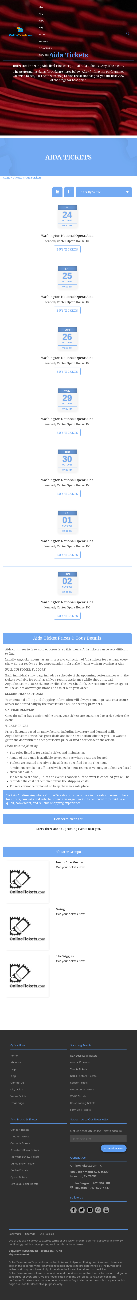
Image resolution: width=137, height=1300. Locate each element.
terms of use (59, 1240)
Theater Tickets (19, 1136)
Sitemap (30, 1234)
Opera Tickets (18, 1177)
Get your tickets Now (70, 875)
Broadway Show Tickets (24, 1150)
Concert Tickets (19, 1130)
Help (13, 1069)
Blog (13, 1076)
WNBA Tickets (78, 1096)
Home (14, 1055)
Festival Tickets (19, 1170)
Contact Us (17, 1083)
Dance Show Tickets (22, 1163)
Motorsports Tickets (82, 1089)
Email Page (17, 1103)
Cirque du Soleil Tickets (24, 1184)
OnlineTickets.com (42, 1251)
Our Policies (47, 1234)
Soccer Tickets (79, 1083)
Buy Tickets (67, 257)
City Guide (16, 1089)
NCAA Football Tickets (83, 1076)
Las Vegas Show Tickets (24, 1157)
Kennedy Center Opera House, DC (67, 249)
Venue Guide (18, 1096)
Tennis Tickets (78, 1069)
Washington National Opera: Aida (67, 243)
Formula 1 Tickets (80, 1110)
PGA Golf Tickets (80, 1062)
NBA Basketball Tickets (83, 1055)
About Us (15, 1062)
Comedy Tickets (20, 1143)
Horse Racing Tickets (82, 1103)
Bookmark (15, 1234)
